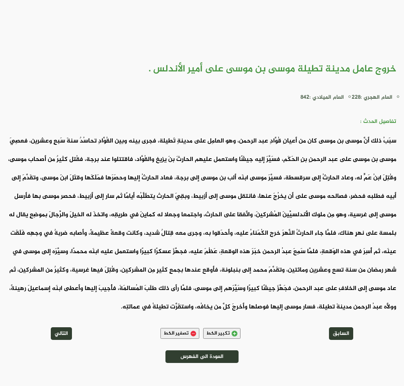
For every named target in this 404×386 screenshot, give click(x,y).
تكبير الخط (221, 333)
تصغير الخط (180, 333)
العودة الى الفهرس (202, 356)
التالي (61, 333)
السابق (341, 333)
